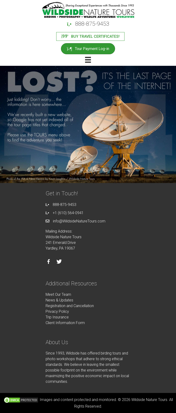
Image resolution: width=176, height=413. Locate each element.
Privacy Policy (57, 311)
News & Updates (59, 300)
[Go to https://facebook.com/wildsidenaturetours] (49, 262)
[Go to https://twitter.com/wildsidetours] (59, 262)
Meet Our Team (58, 294)
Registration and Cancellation (70, 306)
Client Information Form (65, 323)
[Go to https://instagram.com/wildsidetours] (70, 262)
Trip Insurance (57, 317)
